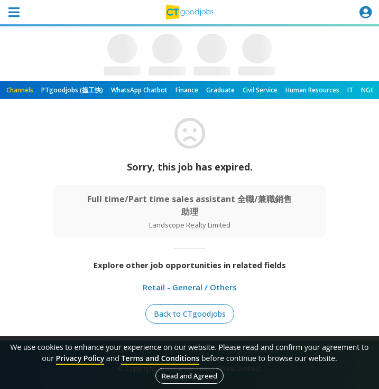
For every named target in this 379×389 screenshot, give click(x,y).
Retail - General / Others (190, 287)
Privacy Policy (80, 358)
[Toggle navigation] (13, 12)
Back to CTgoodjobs (190, 314)
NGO (368, 90)
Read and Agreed (189, 376)
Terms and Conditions (160, 358)
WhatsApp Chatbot (139, 90)
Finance (186, 90)
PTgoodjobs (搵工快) (72, 90)
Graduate (220, 90)
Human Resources (312, 90)
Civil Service (260, 90)
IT (350, 90)
